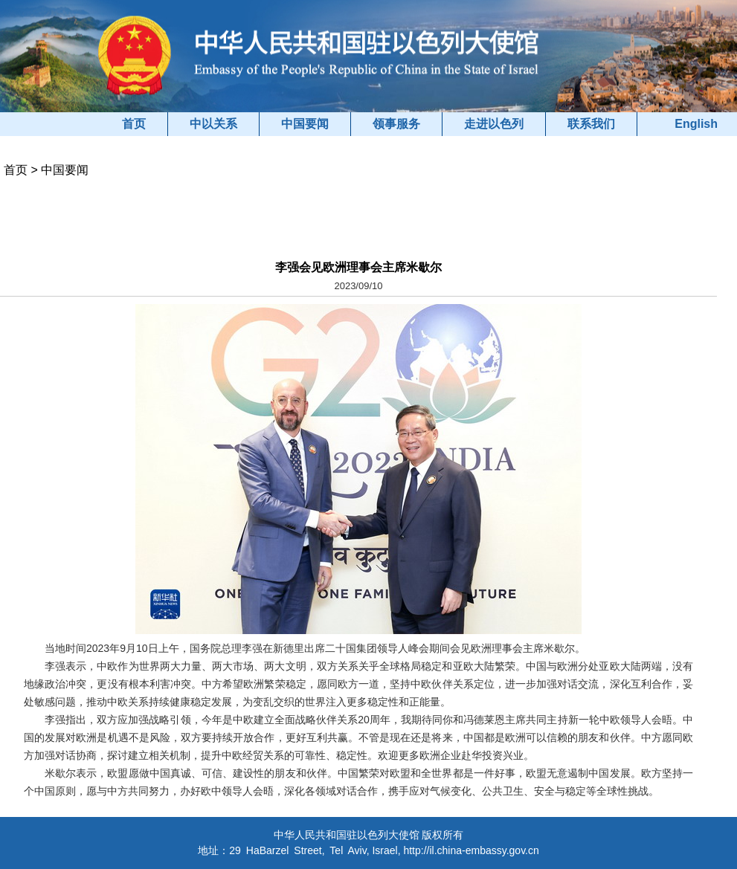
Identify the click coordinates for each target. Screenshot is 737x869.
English (696, 123)
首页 (134, 123)
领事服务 (396, 123)
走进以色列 (494, 123)
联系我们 (591, 123)
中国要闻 (305, 123)
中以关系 (213, 123)
